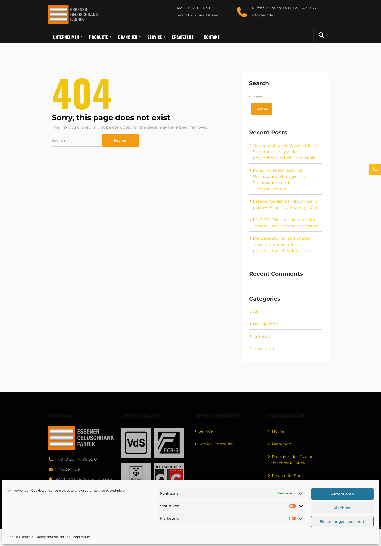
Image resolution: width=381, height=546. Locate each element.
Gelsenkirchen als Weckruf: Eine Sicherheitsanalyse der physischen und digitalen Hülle (285, 151)
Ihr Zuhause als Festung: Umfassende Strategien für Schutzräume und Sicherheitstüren (280, 179)
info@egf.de (68, 469)
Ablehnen (342, 507)
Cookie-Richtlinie (20, 537)
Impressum (81, 537)
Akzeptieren (342, 494)
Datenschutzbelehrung (53, 537)
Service (206, 431)
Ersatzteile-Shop (288, 475)
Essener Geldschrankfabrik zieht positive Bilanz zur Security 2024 (285, 204)
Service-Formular (216, 444)
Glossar (260, 311)
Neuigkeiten (265, 324)
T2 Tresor (262, 336)
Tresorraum (264, 348)
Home (278, 431)
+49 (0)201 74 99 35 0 (76, 459)
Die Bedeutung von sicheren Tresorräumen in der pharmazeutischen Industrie (282, 244)
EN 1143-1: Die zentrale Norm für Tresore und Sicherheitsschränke (286, 222)
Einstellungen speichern (342, 521)
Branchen (281, 444)
